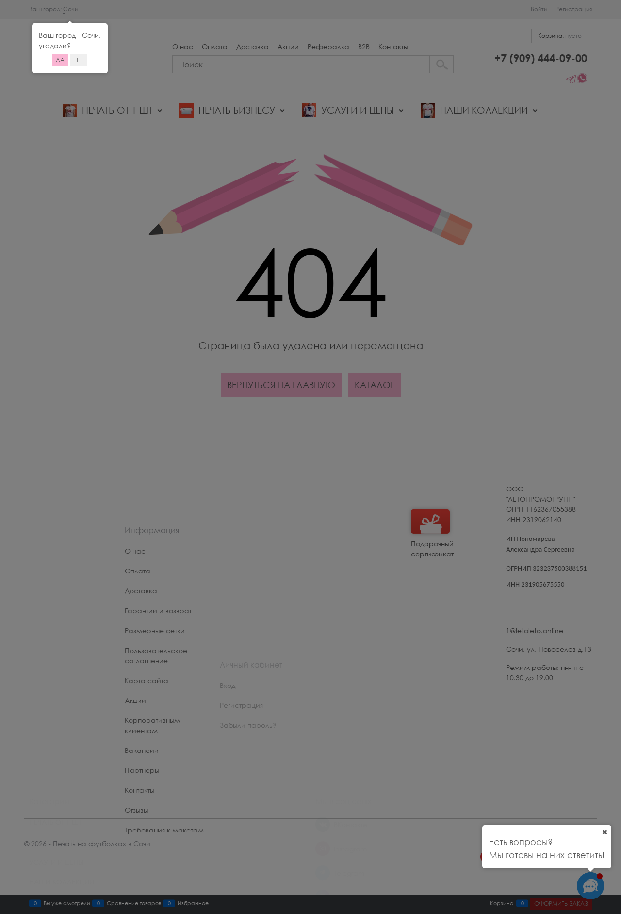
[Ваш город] (604, 832)
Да (60, 60)
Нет (78, 60)
